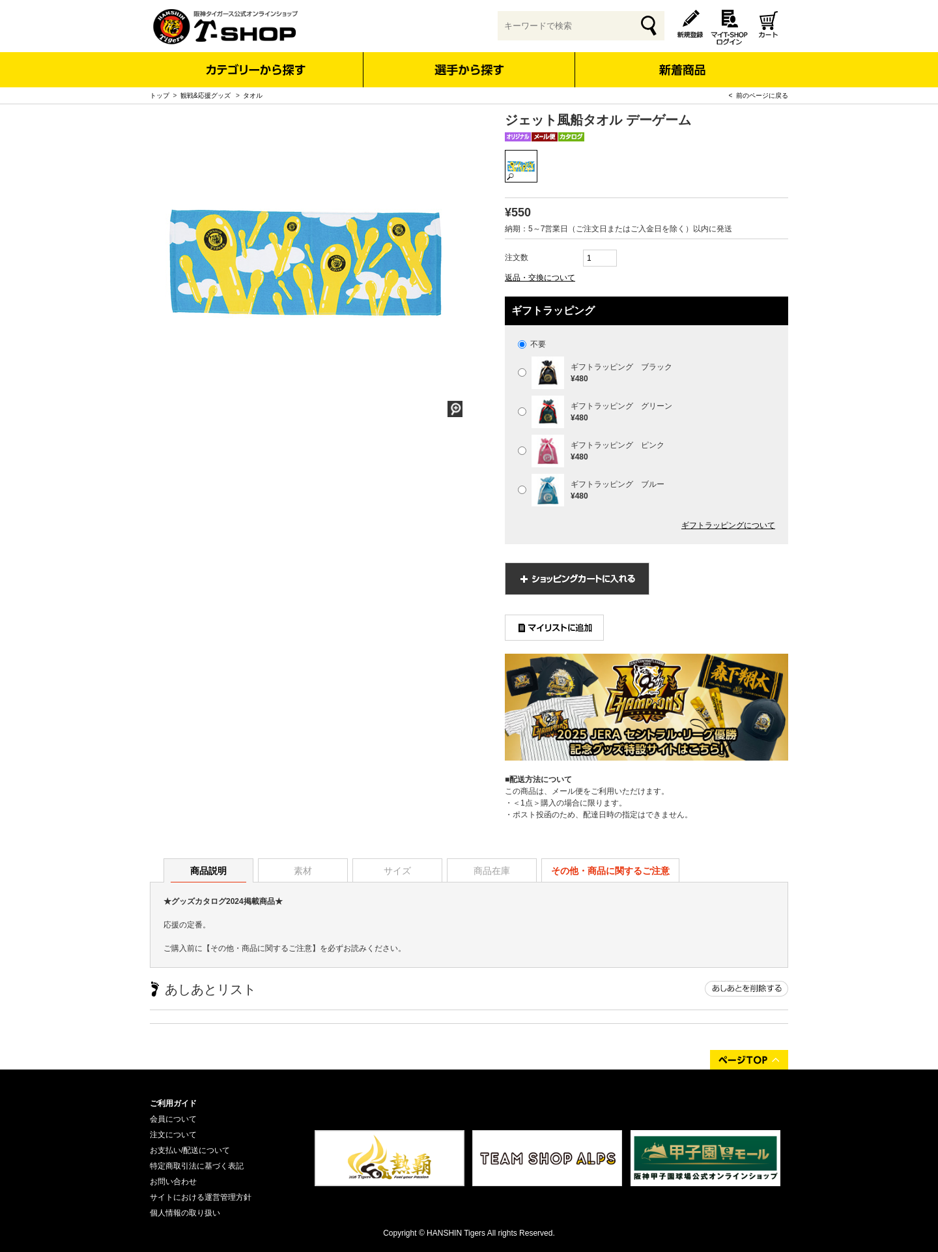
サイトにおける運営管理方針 (200, 1197)
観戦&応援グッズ (206, 95)
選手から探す (469, 69)
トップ (159, 95)
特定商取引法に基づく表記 (197, 1166)
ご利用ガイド (173, 1103)
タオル (253, 95)
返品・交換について (540, 277)
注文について (173, 1134)
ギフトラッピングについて (728, 525)
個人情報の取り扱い (185, 1212)
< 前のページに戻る (758, 95)
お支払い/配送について (190, 1150)
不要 (532, 344)
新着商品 (681, 61)
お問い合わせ (173, 1181)
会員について (173, 1119)
